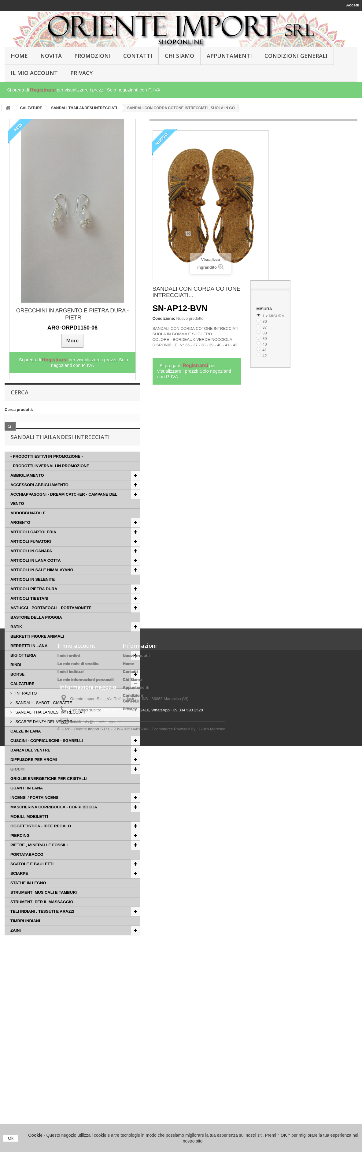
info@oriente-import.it (101, 1111)
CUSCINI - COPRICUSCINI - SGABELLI (46, 752)
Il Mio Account (34, 72)
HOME (19, 55)
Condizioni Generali (295, 55)
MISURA (265, 309)
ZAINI (15, 942)
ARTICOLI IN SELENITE (32, 591)
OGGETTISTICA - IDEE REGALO (40, 838)
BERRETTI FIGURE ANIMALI (37, 648)
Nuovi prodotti (136, 999)
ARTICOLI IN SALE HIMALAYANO (41, 582)
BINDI (15, 676)
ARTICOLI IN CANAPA (31, 563)
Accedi (352, 5)
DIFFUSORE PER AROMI (33, 771)
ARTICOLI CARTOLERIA (33, 544)
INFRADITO (25, 705)
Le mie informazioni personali (85, 1022)
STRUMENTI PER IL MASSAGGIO (41, 914)
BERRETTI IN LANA (28, 657)
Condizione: (164, 318)
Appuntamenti (229, 55)
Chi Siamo (179, 55)
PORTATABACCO (26, 866)
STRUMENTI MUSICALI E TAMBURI (43, 904)
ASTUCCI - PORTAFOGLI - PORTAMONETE (50, 619)
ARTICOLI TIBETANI (29, 610)
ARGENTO (20, 534)
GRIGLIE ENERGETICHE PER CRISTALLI (48, 790)
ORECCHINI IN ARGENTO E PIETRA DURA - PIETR (72, 314)
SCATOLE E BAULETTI (32, 876)
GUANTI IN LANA (26, 800)
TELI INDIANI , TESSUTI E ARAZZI (42, 923)
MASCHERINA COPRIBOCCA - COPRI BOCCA (53, 819)
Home (128, 1007)
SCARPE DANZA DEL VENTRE (43, 733)
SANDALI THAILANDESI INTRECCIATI (49, 724)
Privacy (81, 72)
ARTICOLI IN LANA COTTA (35, 572)
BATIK (16, 638)
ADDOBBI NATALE (28, 525)
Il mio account (76, 989)
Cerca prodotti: (19, 409)
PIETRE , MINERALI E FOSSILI (39, 857)
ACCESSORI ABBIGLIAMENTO (39, 496)
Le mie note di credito (77, 1007)
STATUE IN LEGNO (28, 895)
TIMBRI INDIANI (25, 932)
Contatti (137, 55)
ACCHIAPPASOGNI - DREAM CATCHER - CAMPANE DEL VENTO (63, 511)
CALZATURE (22, 695)
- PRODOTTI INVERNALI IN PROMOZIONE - (51, 477)
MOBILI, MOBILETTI (29, 828)
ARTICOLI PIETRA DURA (33, 600)
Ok (10, 1138)
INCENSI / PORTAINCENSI (35, 809)
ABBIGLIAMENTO (27, 487)
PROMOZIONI (92, 55)
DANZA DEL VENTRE (30, 762)
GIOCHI (17, 781)
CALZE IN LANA (25, 743)
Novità (51, 55)
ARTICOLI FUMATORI (30, 553)
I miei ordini (68, 999)
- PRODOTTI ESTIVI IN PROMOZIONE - (46, 468)
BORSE (17, 686)
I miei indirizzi (70, 1014)
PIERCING (20, 847)
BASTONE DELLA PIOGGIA (36, 629)
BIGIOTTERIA (23, 667)
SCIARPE (19, 885)
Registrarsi (43, 89)
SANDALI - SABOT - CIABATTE (43, 714)
